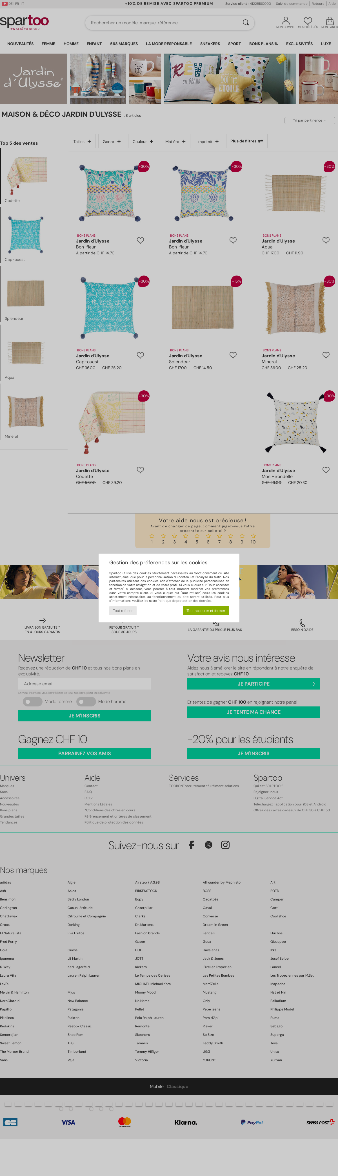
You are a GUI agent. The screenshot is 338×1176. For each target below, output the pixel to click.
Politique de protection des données (185, 601)
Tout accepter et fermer (205, 611)
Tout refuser (123, 611)
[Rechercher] (246, 23)
